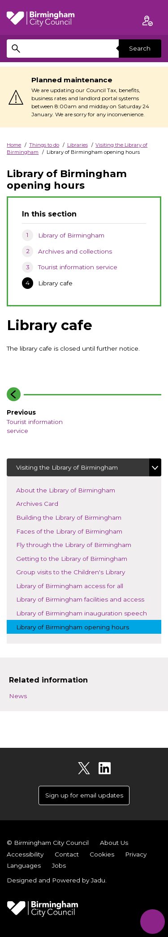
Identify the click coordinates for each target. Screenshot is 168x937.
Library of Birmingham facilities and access (87, 598)
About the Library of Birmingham (73, 489)
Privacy (135, 854)
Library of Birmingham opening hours (80, 626)
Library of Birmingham (71, 235)
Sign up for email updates (84, 795)
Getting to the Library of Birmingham (79, 558)
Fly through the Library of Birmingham (81, 544)
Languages (24, 865)
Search (140, 48)
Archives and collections (75, 251)
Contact (67, 854)
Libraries (77, 145)
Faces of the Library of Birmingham (77, 530)
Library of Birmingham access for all (77, 585)
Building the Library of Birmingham (76, 517)
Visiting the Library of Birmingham (67, 467)
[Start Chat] (152, 921)
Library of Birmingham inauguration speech (88, 612)
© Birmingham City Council (48, 842)
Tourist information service (77, 267)
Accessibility (25, 854)
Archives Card (44, 503)
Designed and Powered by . (57, 880)
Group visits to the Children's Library (78, 571)
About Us (114, 842)
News (18, 696)
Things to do (44, 145)
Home (14, 145)
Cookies (102, 854)
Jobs (59, 865)
